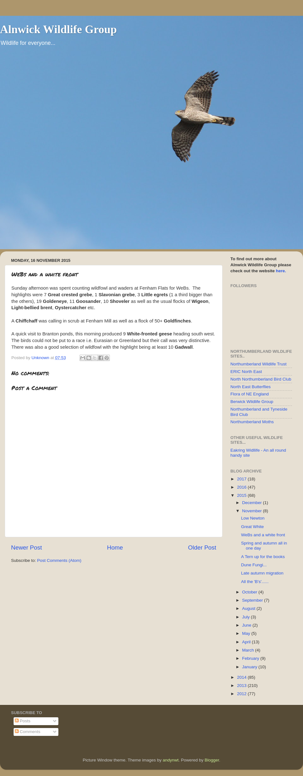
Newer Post (26, 547)
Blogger (212, 760)
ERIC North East (246, 371)
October (250, 592)
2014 (242, 677)
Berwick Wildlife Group (251, 401)
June (247, 625)
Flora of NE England (249, 394)
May (246, 633)
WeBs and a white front (263, 534)
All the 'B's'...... (255, 581)
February (251, 658)
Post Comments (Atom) (59, 560)
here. (281, 270)
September (253, 600)
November (252, 510)
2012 (242, 693)
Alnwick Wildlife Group (58, 29)
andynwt (170, 760)
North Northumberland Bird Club (260, 379)
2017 (242, 479)
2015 (242, 495)
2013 (242, 685)
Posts (23, 721)
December (252, 502)
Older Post (202, 547)
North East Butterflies (250, 386)
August (249, 608)
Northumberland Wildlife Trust (258, 364)
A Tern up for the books (263, 556)
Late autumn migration (262, 573)
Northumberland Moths (252, 421)
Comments (27, 731)
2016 (242, 487)
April (247, 642)
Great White (252, 526)
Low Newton (252, 518)
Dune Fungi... (254, 564)
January (250, 667)
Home (115, 547)
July (246, 617)
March (248, 650)
